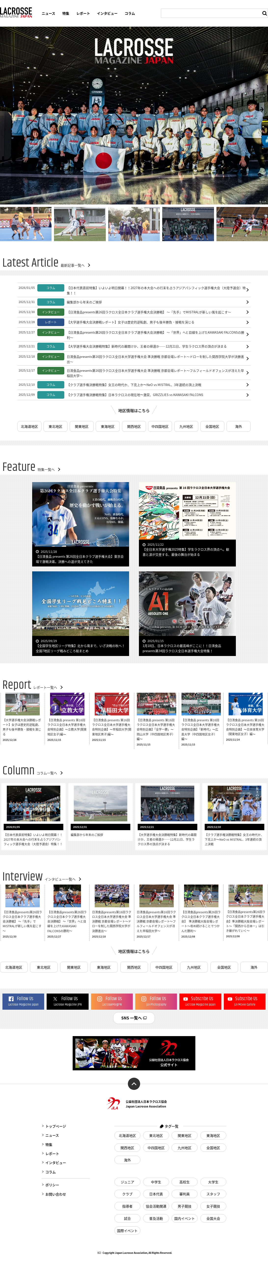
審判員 (184, 1193)
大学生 (213, 1181)
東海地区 (108, 426)
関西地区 (134, 426)
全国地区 (212, 426)
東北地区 (56, 426)
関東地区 (82, 426)
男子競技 (184, 1206)
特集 (65, 13)
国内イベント (184, 1218)
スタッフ (213, 1193)
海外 (238, 426)
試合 (127, 1218)
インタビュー (107, 13)
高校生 (184, 1181)
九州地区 (186, 426)
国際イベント (127, 1230)
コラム (130, 13)
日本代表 (156, 1193)
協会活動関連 (156, 1206)
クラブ (127, 1193)
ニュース (48, 13)
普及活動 (156, 1218)
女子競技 (213, 1206)
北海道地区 (29, 426)
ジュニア (127, 1181)
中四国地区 (160, 426)
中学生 (156, 1181)
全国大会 (213, 1218)
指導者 (127, 1206)
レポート (83, 13)
